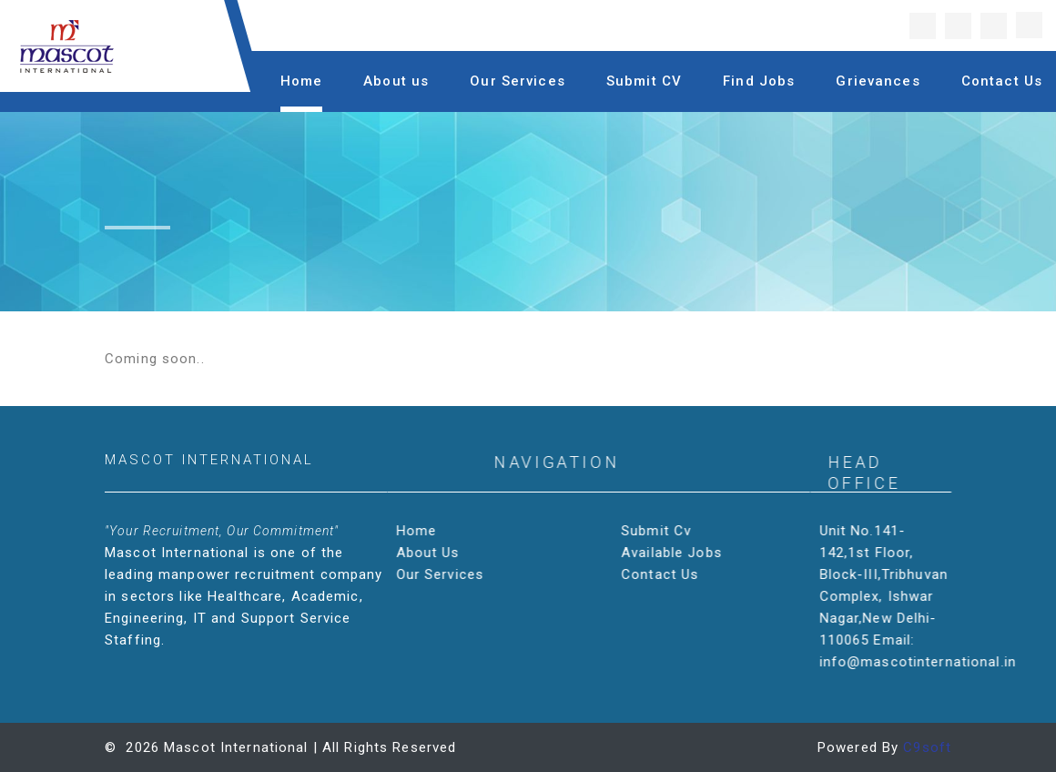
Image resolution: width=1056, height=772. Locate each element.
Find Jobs (759, 81)
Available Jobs (674, 552)
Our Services (517, 81)
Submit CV (644, 81)
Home (301, 81)
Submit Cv (659, 531)
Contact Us (1001, 81)
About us (396, 81)
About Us (430, 552)
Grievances (877, 81)
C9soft (927, 747)
